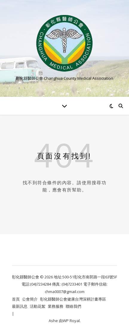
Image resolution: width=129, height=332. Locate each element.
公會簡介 (30, 299)
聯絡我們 (73, 306)
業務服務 (55, 306)
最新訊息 (19, 306)
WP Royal (71, 320)
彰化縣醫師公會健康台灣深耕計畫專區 (73, 299)
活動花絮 (37, 306)
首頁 (16, 299)
